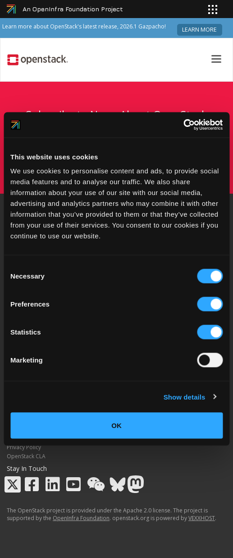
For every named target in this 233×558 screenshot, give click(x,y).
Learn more (199, 29)
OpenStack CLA (26, 456)
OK (116, 425)
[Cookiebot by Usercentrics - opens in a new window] (183, 125)
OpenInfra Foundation (81, 518)
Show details (185, 396)
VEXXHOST (201, 518)
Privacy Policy (24, 447)
